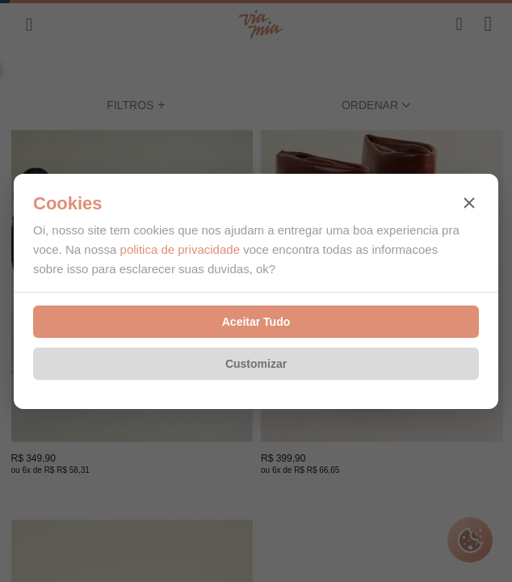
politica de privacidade (180, 249)
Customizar (256, 363)
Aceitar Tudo (256, 321)
